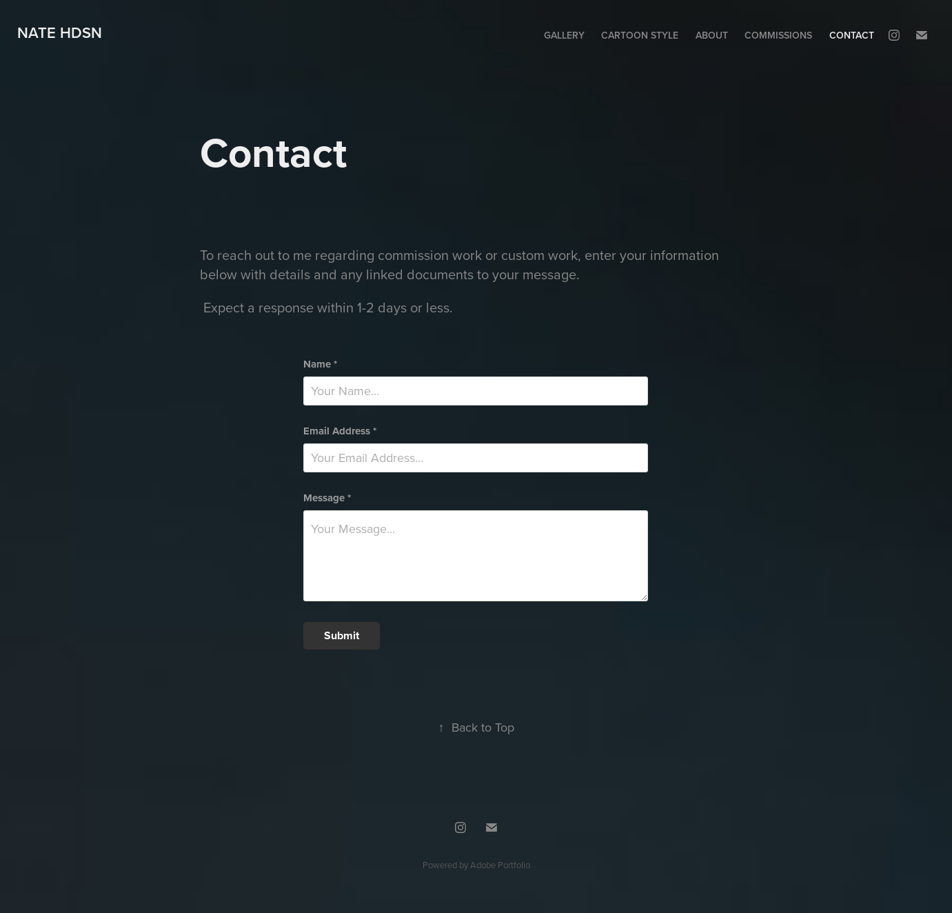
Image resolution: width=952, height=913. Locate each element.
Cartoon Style (639, 35)
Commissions (778, 35)
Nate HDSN (59, 32)
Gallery (564, 35)
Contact (851, 35)
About (712, 35)
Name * (320, 364)
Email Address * (339, 431)
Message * (327, 498)
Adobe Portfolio (500, 865)
